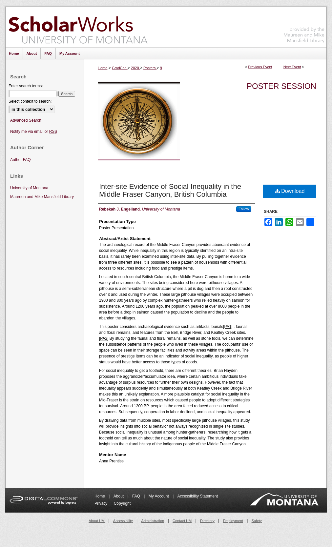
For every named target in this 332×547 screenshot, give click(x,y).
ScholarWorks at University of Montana (78, 27)
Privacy (101, 503)
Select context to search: (30, 101)
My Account (159, 496)
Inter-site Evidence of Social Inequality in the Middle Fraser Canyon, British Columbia (170, 190)
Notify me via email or (33, 131)
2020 (135, 68)
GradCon (120, 68)
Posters (149, 68)
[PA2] (103, 338)
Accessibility (123, 521)
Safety (257, 521)
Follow (244, 209)
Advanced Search (25, 120)
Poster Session (281, 86)
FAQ (136, 496)
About (119, 496)
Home (102, 68)
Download (290, 191)
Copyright (122, 503)
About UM (97, 521)
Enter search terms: (26, 86)
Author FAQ (20, 159)
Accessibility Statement (197, 496)
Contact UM (182, 521)
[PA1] (227, 326)
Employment (233, 521)
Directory (207, 521)
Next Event (292, 67)
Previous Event (260, 67)
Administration (152, 521)
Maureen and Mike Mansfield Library (304, 26)
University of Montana (29, 188)
